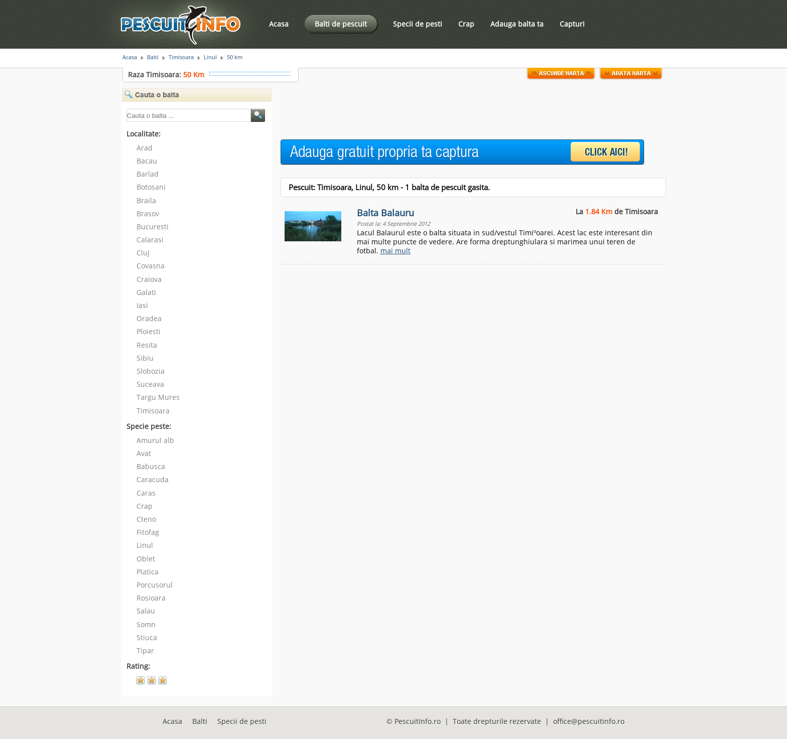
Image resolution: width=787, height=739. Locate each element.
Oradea (149, 318)
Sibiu (145, 358)
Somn (146, 624)
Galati (146, 292)
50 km (234, 57)
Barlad (148, 174)
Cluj (143, 252)
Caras (146, 493)
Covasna (151, 265)
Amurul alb (155, 440)
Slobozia (151, 371)
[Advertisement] (463, 109)
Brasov (148, 213)
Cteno (146, 519)
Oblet (146, 558)
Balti (153, 57)
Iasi (142, 305)
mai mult (395, 250)
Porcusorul (155, 584)
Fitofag (148, 532)
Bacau (147, 161)
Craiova (149, 279)
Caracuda (153, 479)
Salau (146, 611)
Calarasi (150, 239)
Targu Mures (158, 397)
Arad (145, 148)
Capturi (572, 24)
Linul (210, 57)
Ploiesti (149, 331)
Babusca (151, 466)
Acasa (279, 24)
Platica (148, 571)
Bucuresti (153, 226)
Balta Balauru (385, 213)
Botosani (151, 187)
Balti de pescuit (341, 24)
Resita (147, 345)
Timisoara (181, 57)
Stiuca (147, 637)
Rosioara (151, 598)
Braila (146, 200)
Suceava (150, 384)
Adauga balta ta (517, 24)
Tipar (145, 650)
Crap (466, 24)
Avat (144, 453)
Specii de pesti (417, 24)
